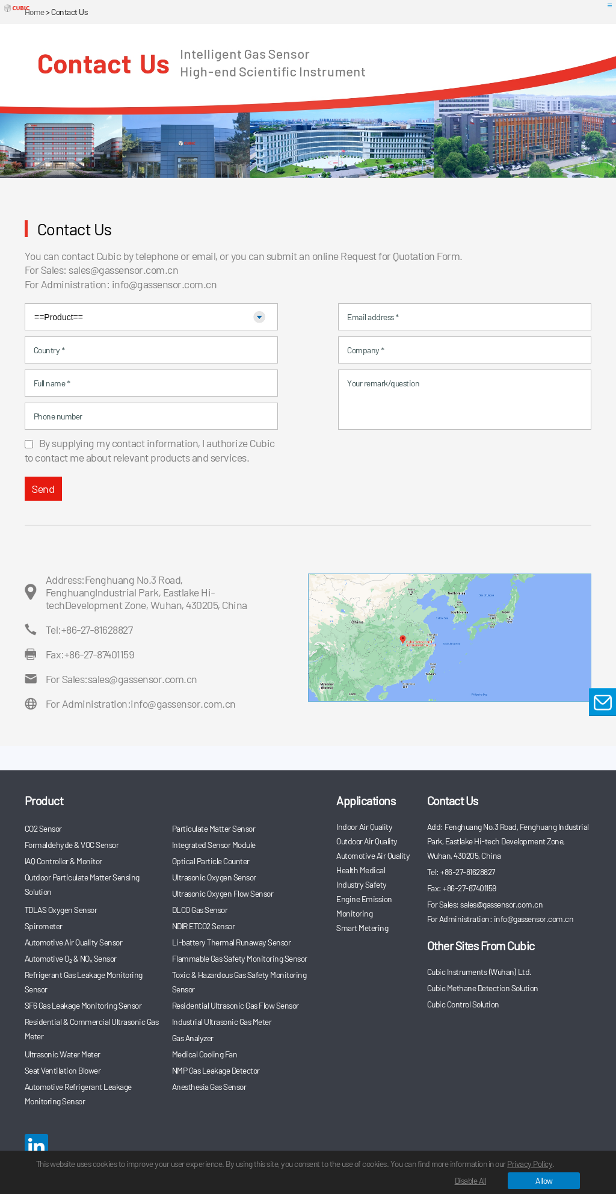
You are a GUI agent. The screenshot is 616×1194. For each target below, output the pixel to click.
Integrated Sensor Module (214, 845)
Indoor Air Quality (364, 826)
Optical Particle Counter (211, 861)
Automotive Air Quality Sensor (74, 942)
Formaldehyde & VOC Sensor (72, 845)
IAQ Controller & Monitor (63, 861)
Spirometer (44, 926)
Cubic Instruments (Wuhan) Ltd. (479, 972)
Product (44, 800)
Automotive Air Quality (373, 855)
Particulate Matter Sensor (214, 828)
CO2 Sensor (43, 828)
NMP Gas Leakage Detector (216, 1070)
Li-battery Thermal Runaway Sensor (231, 942)
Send (43, 488)
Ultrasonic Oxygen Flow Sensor (223, 893)
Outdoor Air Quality (367, 841)
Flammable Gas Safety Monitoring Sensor (239, 958)
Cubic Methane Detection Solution (482, 988)
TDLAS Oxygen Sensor (61, 910)
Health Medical (360, 870)
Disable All (470, 1180)
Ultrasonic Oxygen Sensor (214, 877)
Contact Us (452, 800)
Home (35, 12)
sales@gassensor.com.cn (123, 269)
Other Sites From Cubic (481, 945)
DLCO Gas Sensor (200, 910)
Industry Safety (361, 884)
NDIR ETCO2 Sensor (203, 926)
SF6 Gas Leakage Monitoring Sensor (83, 1005)
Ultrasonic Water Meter (62, 1054)
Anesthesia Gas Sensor (209, 1086)
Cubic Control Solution (463, 1004)
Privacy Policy (548, 1163)
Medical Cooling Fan (205, 1054)
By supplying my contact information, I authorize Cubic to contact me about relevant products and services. (150, 450)
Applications (365, 800)
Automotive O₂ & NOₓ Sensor (71, 958)
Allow (544, 1180)
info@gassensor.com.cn (164, 284)
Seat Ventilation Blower (63, 1070)
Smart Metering (362, 928)
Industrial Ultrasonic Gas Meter (222, 1021)
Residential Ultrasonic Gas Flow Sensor (235, 1005)
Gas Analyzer (193, 1038)
